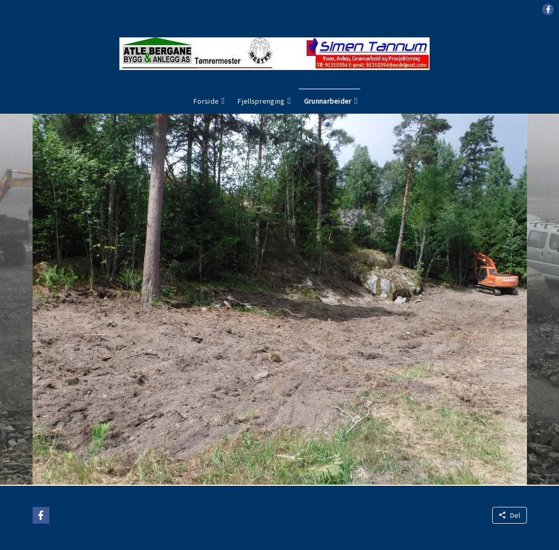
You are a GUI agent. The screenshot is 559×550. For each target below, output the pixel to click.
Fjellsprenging (261, 101)
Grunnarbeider (328, 101)
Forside (206, 101)
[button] (548, 9)
